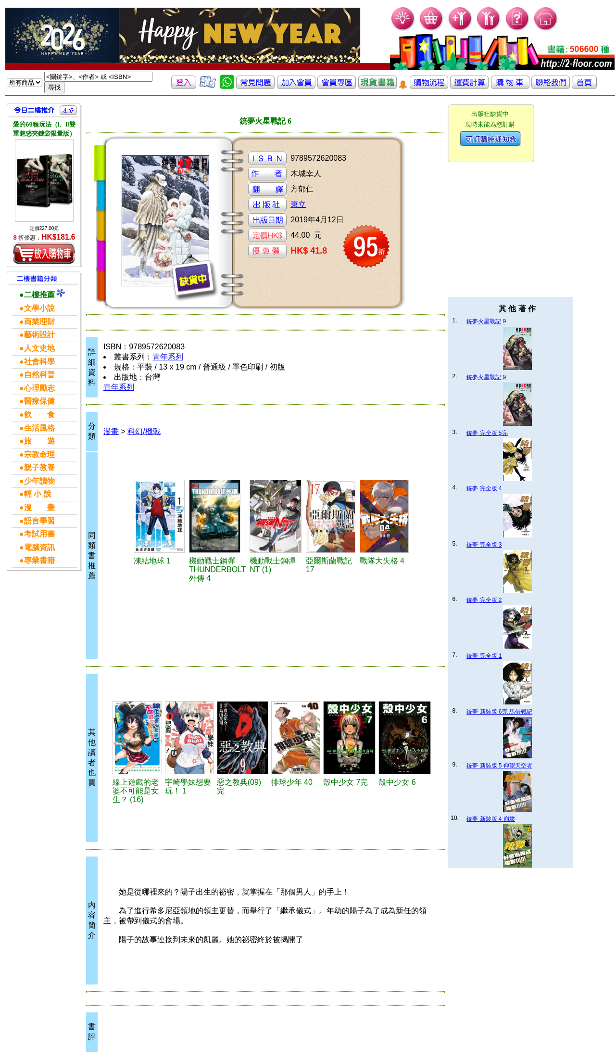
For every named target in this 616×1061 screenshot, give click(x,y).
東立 (298, 204)
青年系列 (167, 357)
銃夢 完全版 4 (484, 488)
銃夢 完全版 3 (484, 544)
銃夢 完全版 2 (484, 600)
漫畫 (111, 431)
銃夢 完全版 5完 (486, 433)
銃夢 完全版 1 (484, 655)
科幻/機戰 (143, 431)
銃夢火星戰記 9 (486, 321)
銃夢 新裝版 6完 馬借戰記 (499, 711)
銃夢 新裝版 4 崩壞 (490, 819)
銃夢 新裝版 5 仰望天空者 (499, 765)
